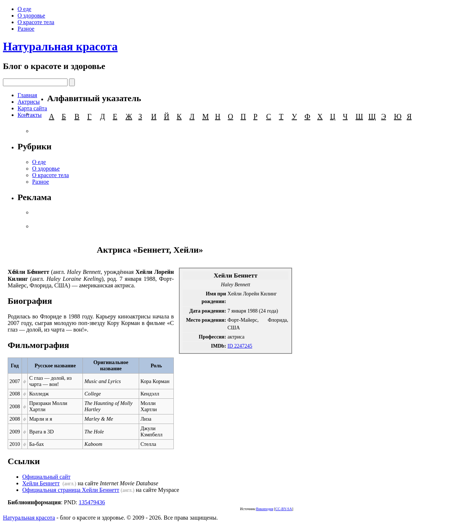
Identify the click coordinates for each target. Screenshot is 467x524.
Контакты (30, 115)
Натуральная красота (60, 46)
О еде (24, 9)
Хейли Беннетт (41, 483)
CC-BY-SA (283, 509)
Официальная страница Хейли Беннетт (70, 490)
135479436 (92, 502)
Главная (27, 95)
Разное (26, 29)
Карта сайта (32, 108)
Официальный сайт (46, 477)
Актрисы (29, 102)
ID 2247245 (239, 346)
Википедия (264, 509)
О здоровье (31, 15)
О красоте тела (36, 22)
